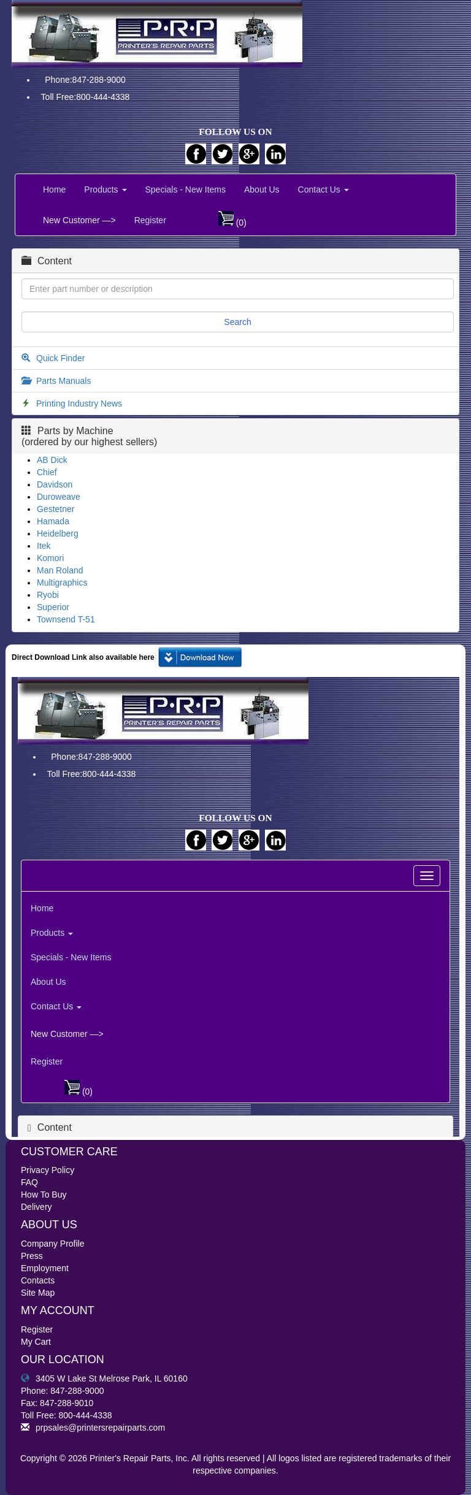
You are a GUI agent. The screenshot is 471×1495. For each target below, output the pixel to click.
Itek (44, 546)
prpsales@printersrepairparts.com (93, 1427)
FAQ (29, 1182)
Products (105, 189)
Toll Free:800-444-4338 (85, 97)
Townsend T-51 (66, 619)
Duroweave (58, 497)
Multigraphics (62, 582)
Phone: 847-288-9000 (62, 1391)
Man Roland (60, 570)
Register (150, 220)
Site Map (38, 1293)
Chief (47, 472)
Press (32, 1256)
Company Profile (53, 1243)
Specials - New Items (185, 189)
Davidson (54, 484)
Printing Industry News (79, 403)
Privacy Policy (47, 1170)
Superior (53, 607)
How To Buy (43, 1194)
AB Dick (52, 460)
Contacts (38, 1280)
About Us (262, 189)
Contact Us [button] (323, 189)
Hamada (53, 521)
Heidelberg (57, 533)
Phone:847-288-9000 (85, 80)
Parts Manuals (63, 381)
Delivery (36, 1207)
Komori (50, 558)
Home (54, 189)
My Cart (36, 1342)
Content (46, 261)
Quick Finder (60, 358)
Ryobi (48, 595)
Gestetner (55, 509)
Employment (45, 1268)
